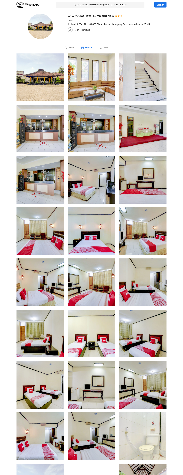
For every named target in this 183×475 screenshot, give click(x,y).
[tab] (74, 48)
